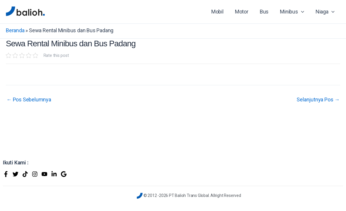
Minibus (293, 11)
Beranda (15, 30)
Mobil (221, 11)
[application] (302, 11)
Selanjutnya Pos (318, 99)
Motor (244, 11)
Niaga (325, 11)
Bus (266, 11)
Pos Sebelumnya (28, 99)
